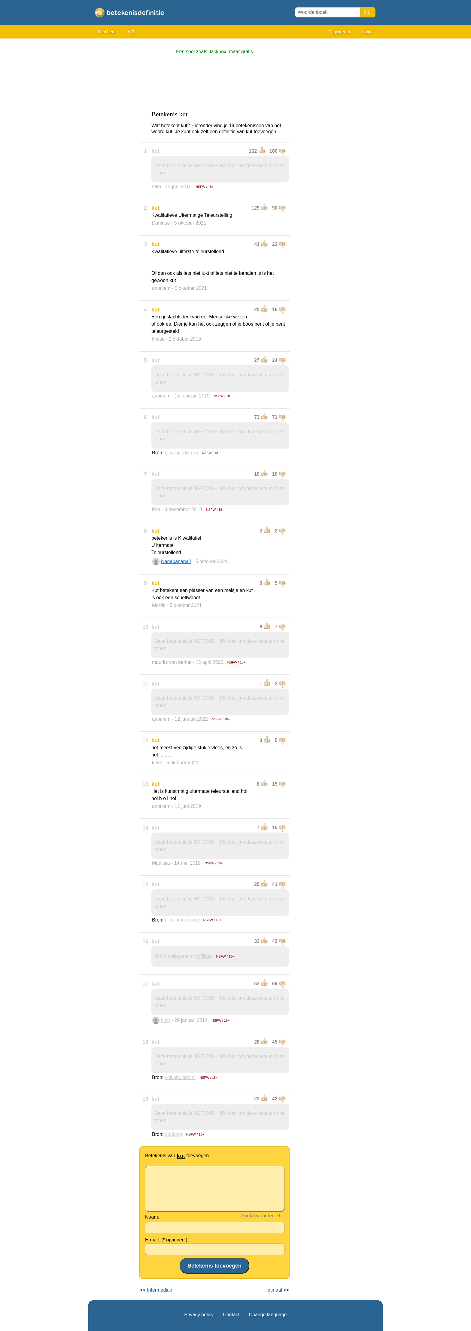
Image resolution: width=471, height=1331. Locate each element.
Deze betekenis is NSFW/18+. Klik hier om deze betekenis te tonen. (219, 169)
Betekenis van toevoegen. (177, 1155)
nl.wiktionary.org (182, 919)
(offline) (204, 956)
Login (367, 31)
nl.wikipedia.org (181, 452)
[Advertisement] (112, 132)
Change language (268, 1314)
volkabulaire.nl (180, 1077)
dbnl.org (173, 1134)
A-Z (131, 31)
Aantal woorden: (258, 1215)
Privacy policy (199, 1314)
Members (106, 31)
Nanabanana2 (176, 561)
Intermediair (159, 1290)
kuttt (165, 1020)
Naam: (152, 1216)
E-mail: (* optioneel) (166, 1239)
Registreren (339, 31)
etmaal (275, 1290)
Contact (231, 1314)
